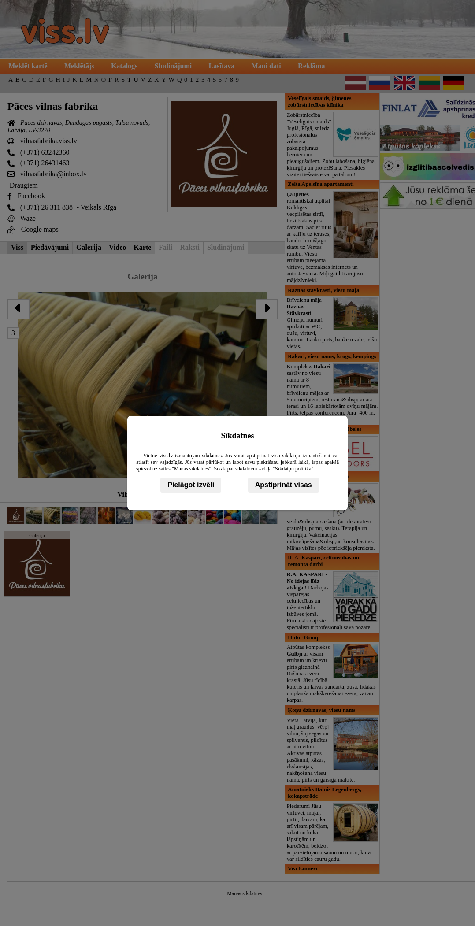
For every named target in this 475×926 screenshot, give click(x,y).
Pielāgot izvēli (190, 485)
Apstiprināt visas (283, 485)
